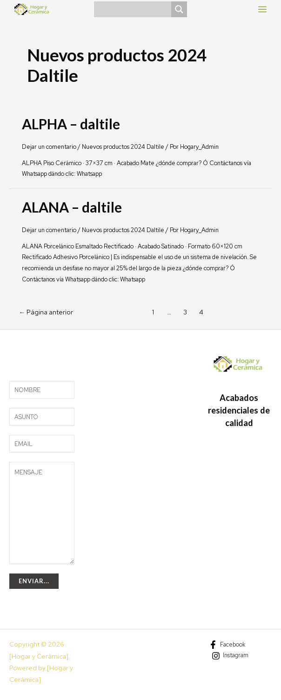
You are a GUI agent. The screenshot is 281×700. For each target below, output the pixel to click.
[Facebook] (227, 644)
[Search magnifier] (179, 9)
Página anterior (46, 312)
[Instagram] (230, 656)
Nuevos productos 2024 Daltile (123, 147)
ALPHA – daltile (71, 123)
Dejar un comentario (49, 147)
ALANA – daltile (72, 207)
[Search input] (135, 9)
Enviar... (34, 581)
